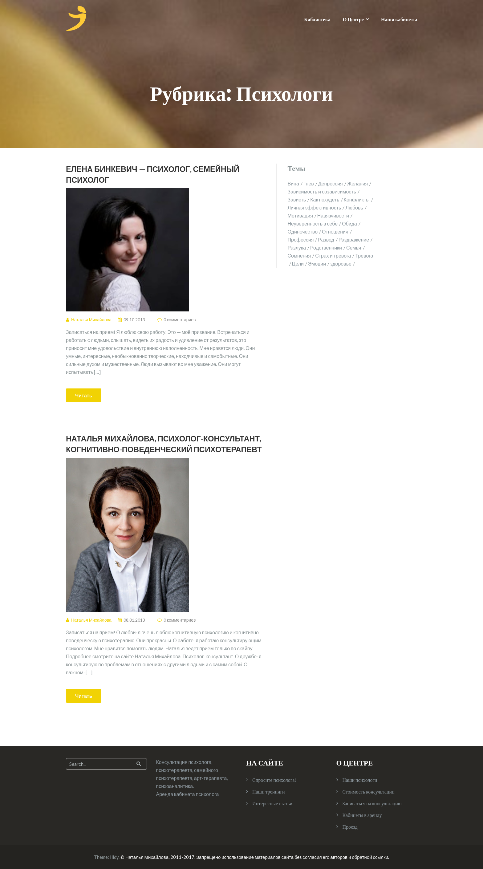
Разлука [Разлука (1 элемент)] (297, 247)
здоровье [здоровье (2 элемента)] (340, 263)
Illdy (114, 857)
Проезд (350, 827)
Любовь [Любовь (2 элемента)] (354, 207)
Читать (83, 395)
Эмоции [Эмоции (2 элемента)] (317, 263)
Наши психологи (360, 780)
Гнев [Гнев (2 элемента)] (308, 183)
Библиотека (317, 19)
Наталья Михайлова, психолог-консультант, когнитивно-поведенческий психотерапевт (164, 444)
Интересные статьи (272, 803)
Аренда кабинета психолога (187, 794)
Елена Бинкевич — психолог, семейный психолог (152, 174)
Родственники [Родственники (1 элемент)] (326, 247)
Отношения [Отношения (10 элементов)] (335, 231)
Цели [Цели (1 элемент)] (298, 263)
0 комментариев (180, 319)
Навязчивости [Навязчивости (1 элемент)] (333, 215)
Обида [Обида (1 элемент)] (349, 223)
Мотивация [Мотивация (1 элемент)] (300, 215)
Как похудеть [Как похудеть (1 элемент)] (324, 199)
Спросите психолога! (274, 780)
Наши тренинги (268, 791)
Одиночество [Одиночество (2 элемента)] (303, 231)
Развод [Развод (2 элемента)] (326, 239)
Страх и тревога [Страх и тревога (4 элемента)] (333, 255)
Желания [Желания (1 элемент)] (357, 183)
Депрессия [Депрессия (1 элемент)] (330, 183)
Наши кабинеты (399, 19)
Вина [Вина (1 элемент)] (293, 183)
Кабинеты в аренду (362, 815)
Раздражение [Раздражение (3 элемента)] (354, 239)
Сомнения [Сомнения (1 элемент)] (299, 255)
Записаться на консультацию (372, 803)
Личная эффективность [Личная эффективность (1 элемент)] (314, 207)
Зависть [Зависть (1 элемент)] (297, 199)
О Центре (353, 19)
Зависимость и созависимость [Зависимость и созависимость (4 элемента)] (322, 191)
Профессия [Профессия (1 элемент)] (301, 239)
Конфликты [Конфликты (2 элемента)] (357, 199)
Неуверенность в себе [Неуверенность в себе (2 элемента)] (313, 223)
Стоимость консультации (369, 791)
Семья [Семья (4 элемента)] (353, 247)
